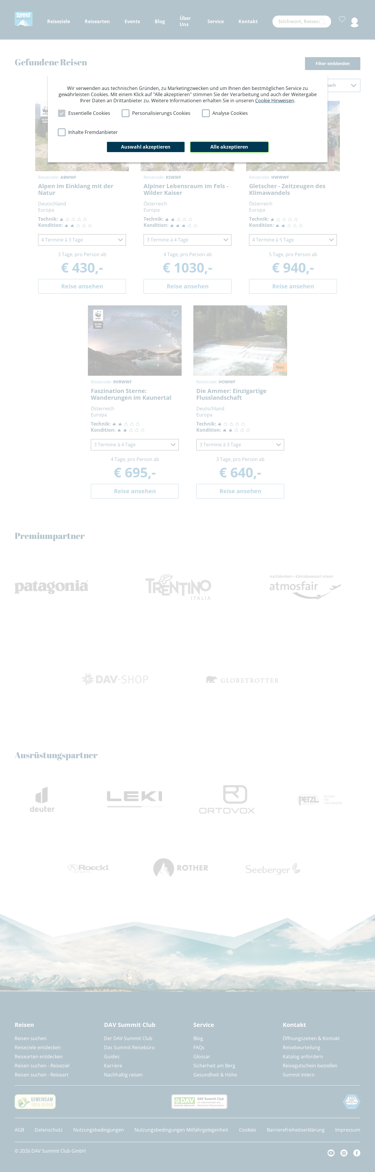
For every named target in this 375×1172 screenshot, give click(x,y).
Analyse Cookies (230, 113)
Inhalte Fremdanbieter (93, 132)
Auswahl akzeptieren (146, 147)
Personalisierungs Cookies (161, 113)
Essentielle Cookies (89, 113)
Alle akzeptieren (229, 147)
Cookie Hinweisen (274, 100)
